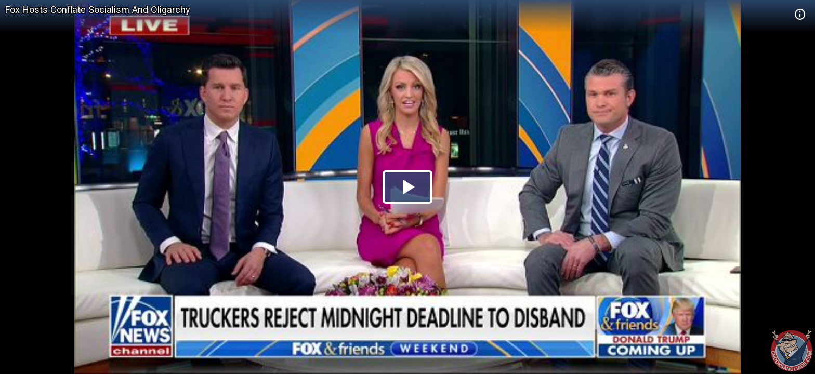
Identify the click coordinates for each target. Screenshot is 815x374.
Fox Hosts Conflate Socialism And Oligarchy (97, 9)
